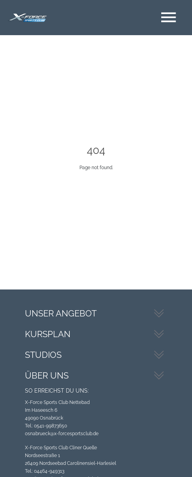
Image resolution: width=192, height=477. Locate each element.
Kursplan (47, 334)
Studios (43, 355)
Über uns (47, 375)
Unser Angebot (61, 313)
